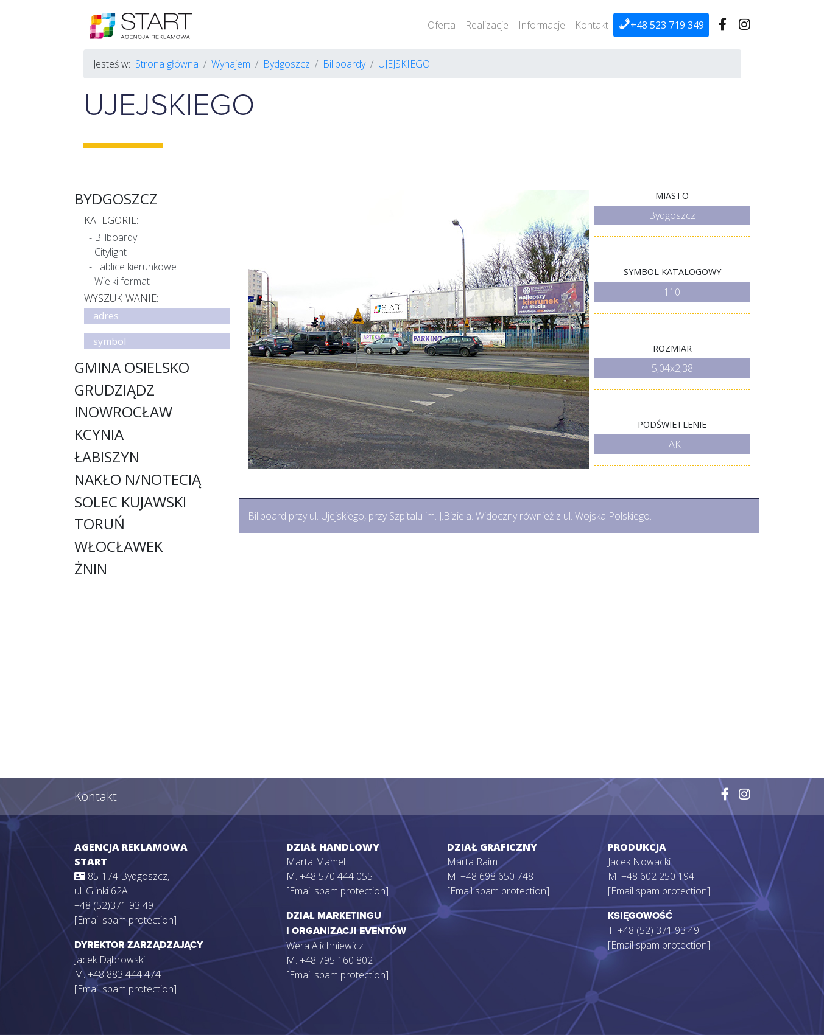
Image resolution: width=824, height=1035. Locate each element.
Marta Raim (472, 861)
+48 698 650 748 (496, 876)
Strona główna (167, 64)
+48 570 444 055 (336, 876)
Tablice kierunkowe (135, 266)
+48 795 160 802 (336, 960)
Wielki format (122, 281)
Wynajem (230, 64)
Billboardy (344, 64)
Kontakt (591, 25)
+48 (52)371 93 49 (113, 905)
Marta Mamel (315, 861)
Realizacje (487, 25)
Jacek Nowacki (639, 861)
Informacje (541, 25)
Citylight (110, 252)
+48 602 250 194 (657, 876)
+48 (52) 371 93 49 (658, 930)
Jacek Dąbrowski (109, 959)
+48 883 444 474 (124, 974)
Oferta (442, 25)
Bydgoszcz (286, 64)
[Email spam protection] (125, 920)
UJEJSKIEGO (404, 64)
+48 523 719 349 (661, 25)
